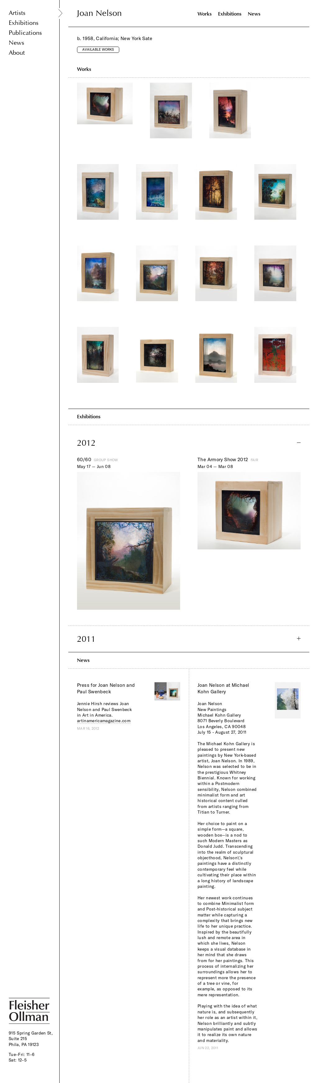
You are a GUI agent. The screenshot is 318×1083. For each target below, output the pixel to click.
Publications (25, 33)
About (17, 53)
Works (205, 14)
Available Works (98, 49)
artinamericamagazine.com (103, 720)
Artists (17, 13)
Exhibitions (24, 23)
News (16, 43)
